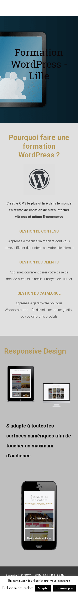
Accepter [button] (43, 588)
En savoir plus (64, 588)
